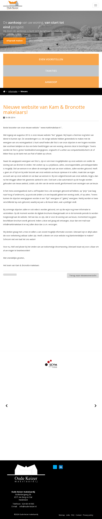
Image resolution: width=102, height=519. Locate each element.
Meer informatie (36, 40)
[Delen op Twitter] (13, 275)
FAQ (72, 515)
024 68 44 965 (28, 504)
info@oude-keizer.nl (28, 506)
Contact (79, 515)
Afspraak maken (15, 40)
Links (68, 515)
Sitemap (62, 515)
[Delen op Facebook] (6, 275)
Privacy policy (88, 515)
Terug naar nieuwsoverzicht (82, 275)
